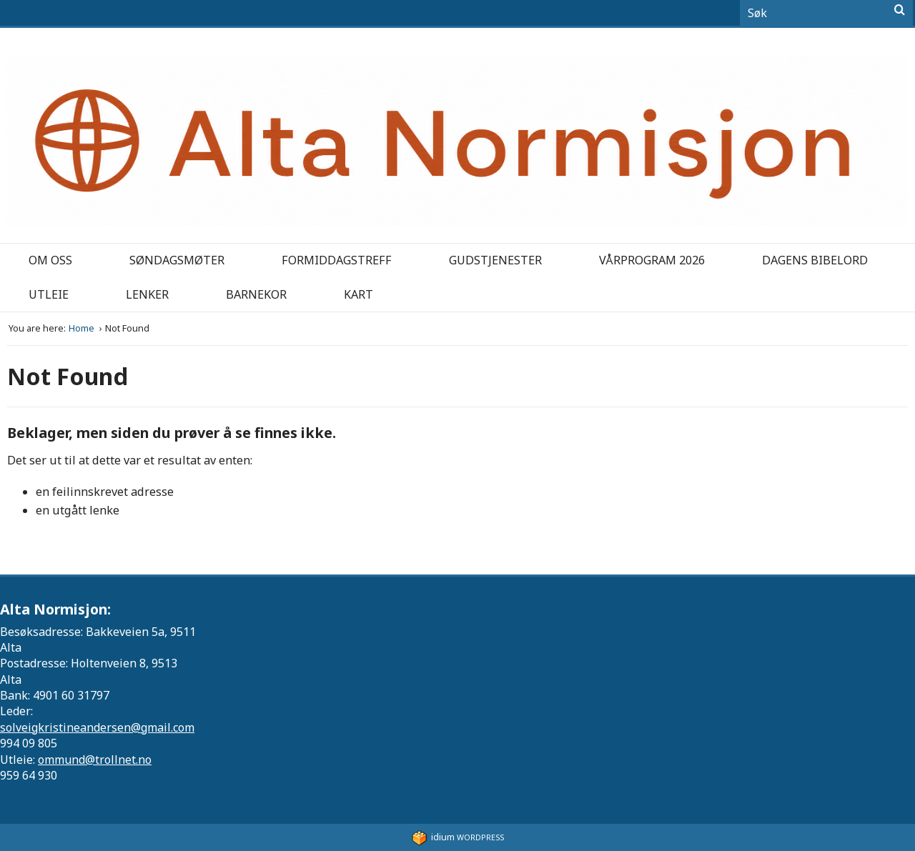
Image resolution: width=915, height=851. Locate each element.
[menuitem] (50, 261)
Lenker (147, 294)
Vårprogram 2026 (652, 260)
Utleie (49, 294)
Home (83, 328)
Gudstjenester (495, 260)
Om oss (50, 260)
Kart (358, 294)
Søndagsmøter (176, 260)
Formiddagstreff (337, 260)
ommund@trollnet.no (95, 759)
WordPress (458, 837)
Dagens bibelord (815, 260)
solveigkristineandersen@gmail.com (97, 727)
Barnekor (256, 294)
